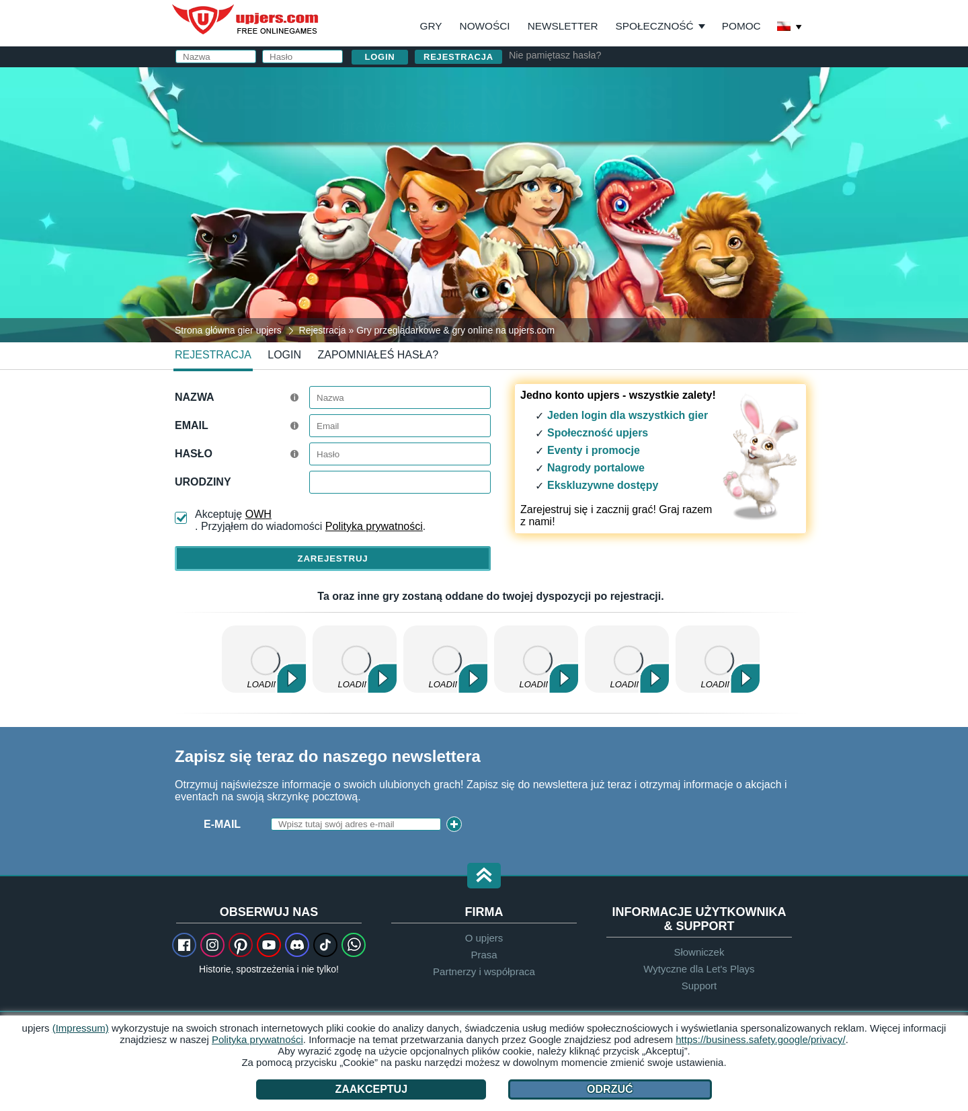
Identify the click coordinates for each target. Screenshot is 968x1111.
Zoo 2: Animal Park (355, 659)
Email (191, 425)
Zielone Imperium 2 (536, 659)
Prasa (484, 954)
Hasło (193, 453)
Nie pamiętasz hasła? (555, 55)
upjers (246, 19)
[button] (484, 876)
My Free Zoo (627, 659)
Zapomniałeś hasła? (378, 354)
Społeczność (655, 26)
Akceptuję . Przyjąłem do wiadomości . (310, 520)
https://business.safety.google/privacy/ (760, 1039)
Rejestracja (458, 57)
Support (699, 985)
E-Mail (222, 824)
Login (284, 354)
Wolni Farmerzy (445, 659)
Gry (431, 26)
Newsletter (563, 26)
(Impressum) (80, 1028)
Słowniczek (699, 952)
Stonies (718, 659)
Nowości (485, 26)
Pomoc (741, 26)
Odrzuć (610, 1089)
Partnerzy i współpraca (484, 971)
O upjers (484, 938)
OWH (258, 514)
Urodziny (203, 482)
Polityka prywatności (374, 526)
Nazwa (194, 397)
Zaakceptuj (371, 1089)
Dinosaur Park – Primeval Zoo (264, 659)
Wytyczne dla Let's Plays (698, 968)
